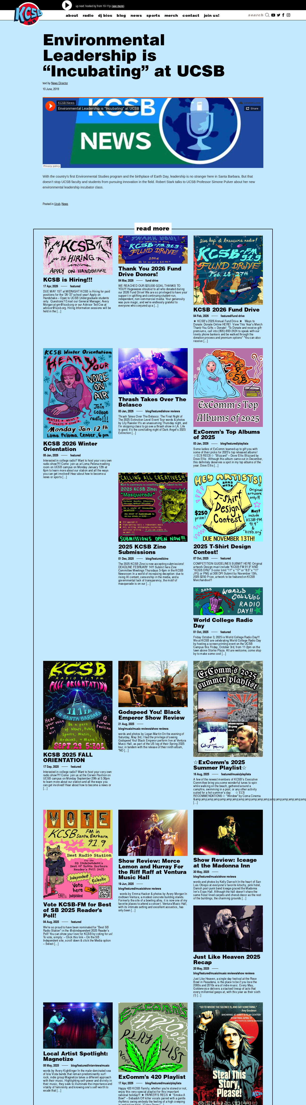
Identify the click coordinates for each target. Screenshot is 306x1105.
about (72, 15)
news (136, 15)
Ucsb (57, 204)
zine (165, 558)
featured (75, 286)
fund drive (151, 280)
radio (88, 15)
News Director (59, 83)
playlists (243, 443)
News (65, 204)
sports (153, 15)
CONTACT (190, 15)
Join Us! (211, 15)
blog (121, 15)
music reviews (142, 728)
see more (118, 6)
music (128, 728)
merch (171, 15)
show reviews (171, 411)
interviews (94, 1065)
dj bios (105, 15)
